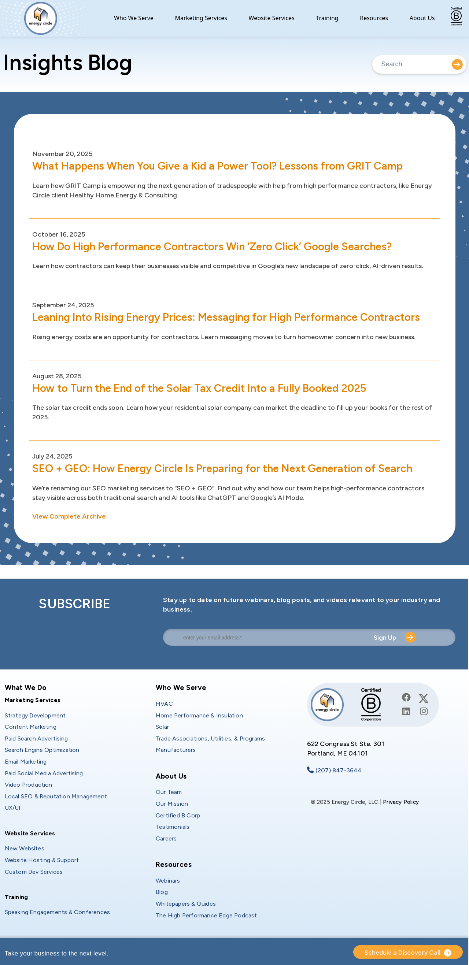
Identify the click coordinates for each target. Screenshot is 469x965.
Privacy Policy (401, 802)
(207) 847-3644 (338, 770)
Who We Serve (134, 18)
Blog (162, 891)
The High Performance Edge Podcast (206, 915)
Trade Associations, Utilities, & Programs (210, 738)
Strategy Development (35, 715)
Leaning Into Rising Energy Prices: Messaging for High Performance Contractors (230, 317)
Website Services (272, 18)
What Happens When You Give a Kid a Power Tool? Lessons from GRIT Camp (222, 165)
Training (327, 18)
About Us (422, 18)
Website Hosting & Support (42, 860)
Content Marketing (30, 726)
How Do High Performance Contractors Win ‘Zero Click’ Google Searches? (216, 246)
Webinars (168, 880)
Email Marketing (26, 761)
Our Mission (172, 803)
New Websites (24, 848)
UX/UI (13, 807)
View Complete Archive (69, 516)
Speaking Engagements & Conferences (57, 912)
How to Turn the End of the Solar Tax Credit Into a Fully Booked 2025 (203, 388)
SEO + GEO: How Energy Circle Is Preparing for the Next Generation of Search (226, 468)
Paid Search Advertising (36, 738)
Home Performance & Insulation (199, 715)
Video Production (28, 784)
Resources (374, 18)
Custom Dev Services (34, 871)
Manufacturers (176, 749)
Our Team (169, 791)
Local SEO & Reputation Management (56, 796)
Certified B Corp (178, 815)
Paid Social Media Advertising (44, 773)
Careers (166, 838)
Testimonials (172, 826)
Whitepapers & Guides (186, 903)
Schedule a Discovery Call (402, 952)
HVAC (164, 703)
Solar (162, 726)
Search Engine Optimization (42, 749)
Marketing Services (201, 18)
